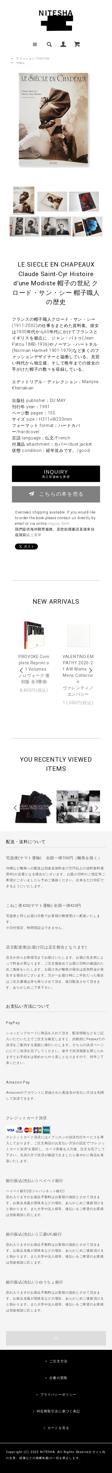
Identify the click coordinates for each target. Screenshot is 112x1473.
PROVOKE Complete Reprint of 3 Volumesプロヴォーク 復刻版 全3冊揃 (34, 669)
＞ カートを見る (56, 1428)
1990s (20, 63)
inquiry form (59, 524)
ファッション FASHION (33, 58)
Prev (22, 670)
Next (90, 670)
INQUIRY (56, 473)
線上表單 (34, 535)
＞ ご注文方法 (56, 1361)
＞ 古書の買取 (56, 1378)
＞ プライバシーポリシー (56, 1395)
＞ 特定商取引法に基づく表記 (56, 1411)
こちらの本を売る (56, 493)
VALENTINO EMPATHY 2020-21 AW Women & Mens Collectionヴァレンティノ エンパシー (78, 675)
